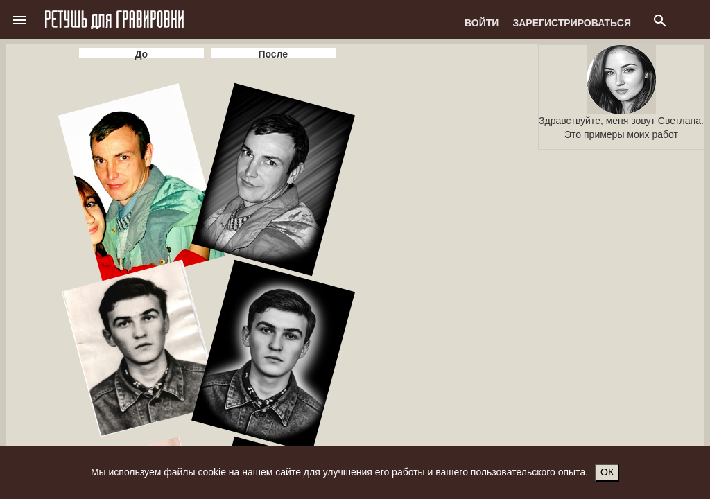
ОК (607, 472)
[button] (19, 19)
